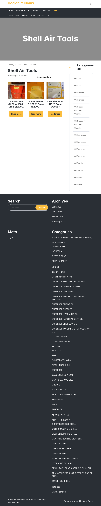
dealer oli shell (58, 272)
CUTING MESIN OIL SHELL (64, 429)
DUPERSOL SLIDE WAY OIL (64, 324)
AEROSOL (56, 350)
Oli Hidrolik (79, 93)
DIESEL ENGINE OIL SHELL (64, 434)
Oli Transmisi (80, 149)
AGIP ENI (25, 15)
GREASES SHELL (60, 453)
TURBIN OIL (57, 409)
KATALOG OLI (21, 10)
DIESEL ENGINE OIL (61, 365)
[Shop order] (49, 77)
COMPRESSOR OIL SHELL (64, 424)
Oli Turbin (78, 163)
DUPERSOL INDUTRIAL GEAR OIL (67, 319)
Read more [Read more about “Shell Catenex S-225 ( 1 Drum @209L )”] (36, 114)
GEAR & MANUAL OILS (62, 380)
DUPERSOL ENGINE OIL (63, 304)
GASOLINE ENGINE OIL (62, 375)
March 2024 (57, 216)
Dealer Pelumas (21, 3)
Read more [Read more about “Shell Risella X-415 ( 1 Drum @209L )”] (55, 114)
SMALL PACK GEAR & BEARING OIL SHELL (71, 468)
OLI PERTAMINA (59, 336)
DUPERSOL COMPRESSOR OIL (66, 286)
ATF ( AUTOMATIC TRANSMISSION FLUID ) (72, 237)
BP (49, 15)
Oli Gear (77, 78)
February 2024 (59, 221)
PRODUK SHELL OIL (61, 415)
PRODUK (56, 346)
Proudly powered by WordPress (78, 501)
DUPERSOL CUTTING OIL (64, 291)
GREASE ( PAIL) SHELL (62, 448)
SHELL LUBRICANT (61, 420)
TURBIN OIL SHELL (61, 481)
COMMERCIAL (58, 246)
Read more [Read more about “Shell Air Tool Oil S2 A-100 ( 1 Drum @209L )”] (16, 114)
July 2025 (56, 207)
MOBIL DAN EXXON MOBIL (64, 394)
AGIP (54, 355)
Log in (10, 237)
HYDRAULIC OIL (59, 389)
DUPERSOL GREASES (62, 309)
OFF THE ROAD (59, 256)
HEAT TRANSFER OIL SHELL (65, 458)
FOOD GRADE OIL (34, 10)
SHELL (56, 10)
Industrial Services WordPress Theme (25, 499)
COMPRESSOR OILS (61, 360)
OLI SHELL (19, 65)
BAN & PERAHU (59, 242)
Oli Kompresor (80, 135)
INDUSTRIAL (58, 251)
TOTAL (32, 15)
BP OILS (56, 267)
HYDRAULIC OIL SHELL (63, 463)
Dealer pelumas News (62, 277)
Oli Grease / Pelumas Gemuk (79, 110)
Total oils (56, 487)
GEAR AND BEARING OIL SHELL (67, 439)
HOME (11, 10)
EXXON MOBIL (14, 15)
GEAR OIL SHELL (60, 443)
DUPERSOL (41, 15)
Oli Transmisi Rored (61, 341)
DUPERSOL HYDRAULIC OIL (65, 314)
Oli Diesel (78, 177)
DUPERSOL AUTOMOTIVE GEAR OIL (69, 281)
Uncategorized (59, 492)
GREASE (56, 385)
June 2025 (57, 211)
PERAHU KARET (59, 261)
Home (10, 65)
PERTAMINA (47, 10)
